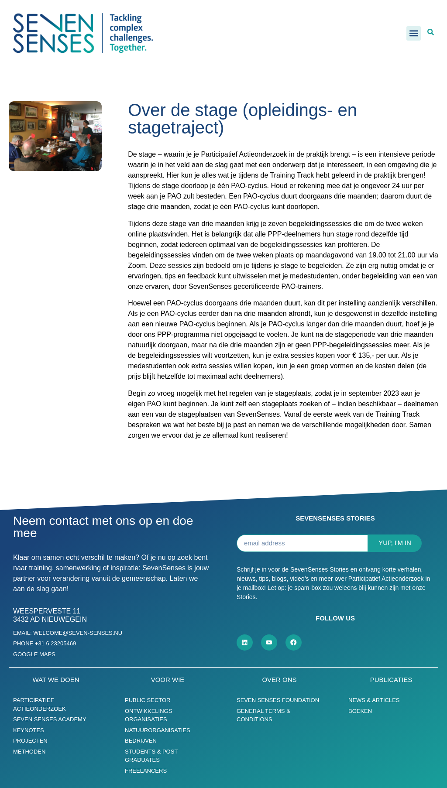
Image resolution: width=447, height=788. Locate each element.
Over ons (279, 679)
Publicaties (391, 679)
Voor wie (168, 679)
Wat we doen (55, 679)
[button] (413, 33)
